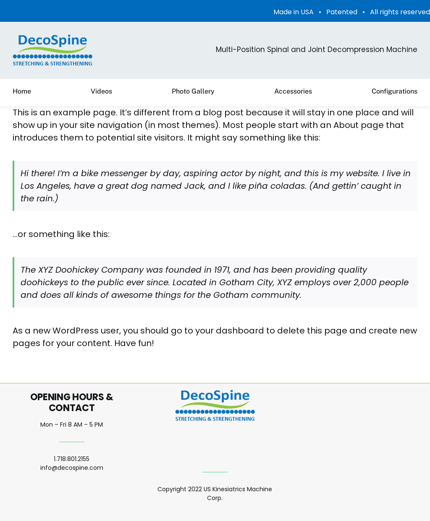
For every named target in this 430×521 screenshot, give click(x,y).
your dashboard (229, 330)
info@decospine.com (71, 468)
